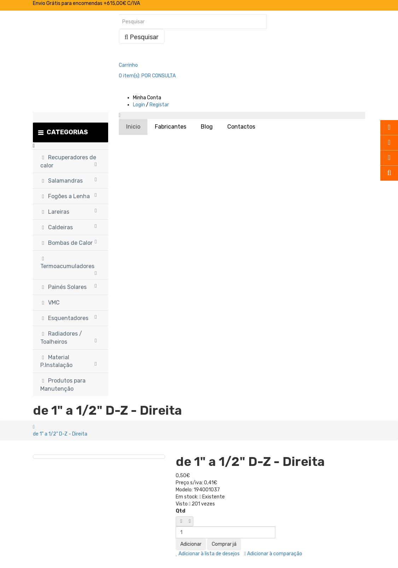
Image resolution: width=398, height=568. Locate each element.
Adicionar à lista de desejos (208, 554)
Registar (159, 105)
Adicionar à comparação (273, 554)
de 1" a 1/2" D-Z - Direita (60, 434)
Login (139, 105)
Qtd (180, 511)
